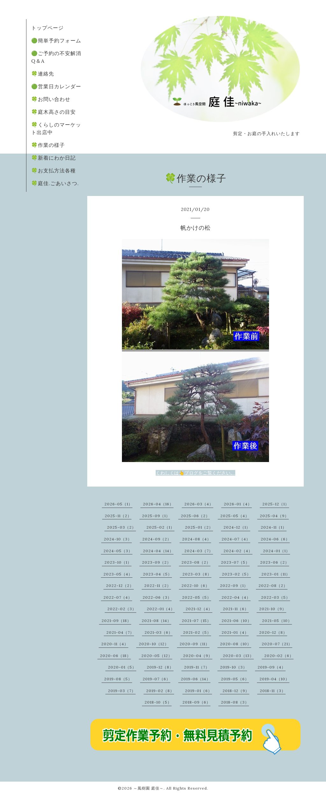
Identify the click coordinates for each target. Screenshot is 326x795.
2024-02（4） (237, 550)
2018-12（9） (236, 690)
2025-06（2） (195, 515)
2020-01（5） (122, 667)
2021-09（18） (116, 620)
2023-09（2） (156, 562)
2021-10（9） (272, 608)
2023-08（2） (195, 562)
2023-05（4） (117, 574)
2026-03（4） (198, 504)
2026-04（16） (158, 504)
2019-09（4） (272, 667)
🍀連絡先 (42, 73)
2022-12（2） (120, 585)
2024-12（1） (236, 527)
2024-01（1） (276, 550)
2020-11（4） (114, 643)
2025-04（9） (274, 515)
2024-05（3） (117, 550)
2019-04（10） (274, 678)
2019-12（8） (160, 667)
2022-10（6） (195, 585)
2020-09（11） (194, 643)
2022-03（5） (275, 597)
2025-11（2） (118, 515)
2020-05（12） (156, 655)
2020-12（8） (273, 632)
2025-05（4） (234, 515)
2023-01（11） (275, 574)
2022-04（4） (236, 597)
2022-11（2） (157, 585)
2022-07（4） (117, 597)
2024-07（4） (236, 539)
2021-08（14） (156, 620)
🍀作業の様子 (48, 145)
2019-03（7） (122, 690)
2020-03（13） (238, 655)
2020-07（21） (277, 643)
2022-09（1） (234, 585)
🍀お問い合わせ (50, 99)
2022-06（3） (157, 597)
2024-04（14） (158, 550)
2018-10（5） (158, 702)
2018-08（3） (235, 702)
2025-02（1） (160, 527)
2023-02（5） (236, 574)
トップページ (47, 28)
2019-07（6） (156, 678)
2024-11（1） (274, 527)
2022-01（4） (161, 608)
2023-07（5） (235, 562)
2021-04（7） (120, 632)
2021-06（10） (237, 620)
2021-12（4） (199, 608)
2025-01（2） (199, 527)
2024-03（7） (198, 550)
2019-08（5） (118, 678)
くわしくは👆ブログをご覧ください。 (195, 473)
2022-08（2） (273, 585)
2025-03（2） (121, 527)
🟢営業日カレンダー (56, 86)
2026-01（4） (238, 504)
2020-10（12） (154, 643)
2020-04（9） (197, 655)
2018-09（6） (196, 702)
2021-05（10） (277, 620)
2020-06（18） (115, 655)
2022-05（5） (196, 597)
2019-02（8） (160, 690)
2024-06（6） (275, 539)
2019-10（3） (233, 667)
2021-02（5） (197, 632)
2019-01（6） (198, 690)
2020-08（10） (235, 643)
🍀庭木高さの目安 (53, 112)
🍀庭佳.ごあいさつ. (55, 183)
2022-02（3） (121, 608)
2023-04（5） (157, 574)
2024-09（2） (156, 539)
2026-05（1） (118, 504)
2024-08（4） (196, 539)
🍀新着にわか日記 (53, 158)
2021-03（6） (159, 632)
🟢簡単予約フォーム (56, 40)
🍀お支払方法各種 (53, 170)
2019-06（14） (195, 678)
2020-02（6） (279, 655)
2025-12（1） (275, 504)
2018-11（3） (273, 690)
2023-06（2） (274, 562)
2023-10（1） (117, 562)
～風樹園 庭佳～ (148, 788)
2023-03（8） (196, 574)
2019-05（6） (235, 678)
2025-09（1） (156, 515)
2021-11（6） (236, 608)
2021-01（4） (235, 632)
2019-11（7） (196, 667)
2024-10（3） (118, 539)
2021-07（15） (196, 620)
